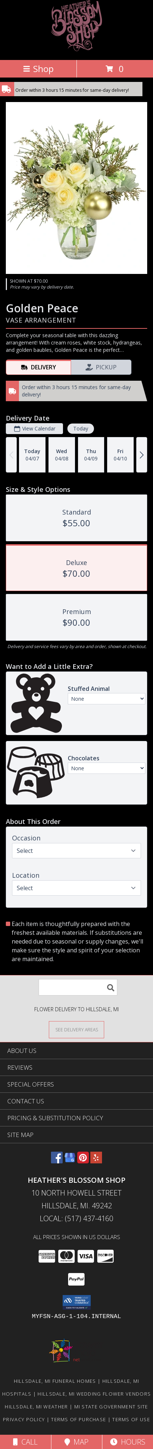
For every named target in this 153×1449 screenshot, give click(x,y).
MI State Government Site (111, 1406)
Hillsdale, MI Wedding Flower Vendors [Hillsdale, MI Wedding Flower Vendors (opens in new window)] (94, 1393)
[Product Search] (78, 987)
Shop (38, 69)
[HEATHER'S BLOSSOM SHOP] (76, 49)
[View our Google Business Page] (70, 1161)
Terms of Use (131, 1419)
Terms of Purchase (78, 1419)
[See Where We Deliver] (76, 1029)
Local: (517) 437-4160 (76, 1218)
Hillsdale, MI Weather (36, 1406)
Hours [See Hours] (127, 1442)
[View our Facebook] (57, 1161)
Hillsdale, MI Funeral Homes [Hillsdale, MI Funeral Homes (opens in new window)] (55, 1381)
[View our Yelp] (96, 1161)
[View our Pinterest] (83, 1161)
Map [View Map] (76, 1442)
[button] (77, 1302)
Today (80, 428)
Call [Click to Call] (25, 1442)
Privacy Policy (24, 1419)
